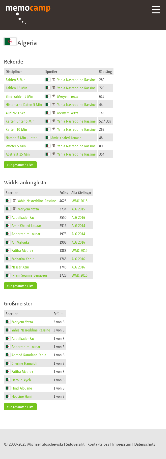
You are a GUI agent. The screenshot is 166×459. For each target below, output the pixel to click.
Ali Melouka (20, 242)
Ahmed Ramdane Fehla (29, 354)
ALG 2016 (78, 217)
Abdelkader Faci (23, 217)
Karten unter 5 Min (20, 121)
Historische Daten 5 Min (24, 104)
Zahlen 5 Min (16, 79)
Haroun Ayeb (21, 379)
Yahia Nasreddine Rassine (76, 79)
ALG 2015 (78, 208)
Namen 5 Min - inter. (21, 137)
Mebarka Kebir (23, 258)
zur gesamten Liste (20, 165)
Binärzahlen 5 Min (19, 96)
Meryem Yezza (68, 96)
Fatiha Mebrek (22, 250)
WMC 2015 (79, 200)
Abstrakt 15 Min (18, 154)
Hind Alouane (22, 388)
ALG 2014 (78, 225)
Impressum (121, 444)
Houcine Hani (22, 396)
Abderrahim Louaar (26, 233)
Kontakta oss (98, 444)
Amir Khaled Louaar (66, 137)
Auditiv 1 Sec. (16, 112)
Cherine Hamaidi (24, 363)
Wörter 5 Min (16, 145)
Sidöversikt (75, 444)
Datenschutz (144, 444)
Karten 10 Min (16, 129)
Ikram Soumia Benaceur (29, 275)
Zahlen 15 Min (16, 87)
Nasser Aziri (20, 266)
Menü (156, 9)
